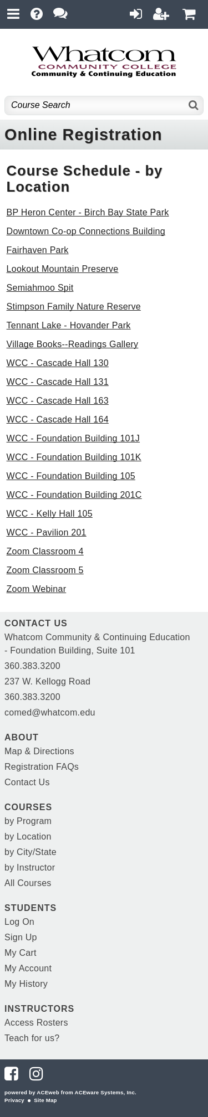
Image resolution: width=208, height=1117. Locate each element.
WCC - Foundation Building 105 (71, 476)
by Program (28, 821)
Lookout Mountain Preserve (63, 269)
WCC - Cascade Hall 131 (58, 382)
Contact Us (27, 782)
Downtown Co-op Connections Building (86, 231)
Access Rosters (36, 1022)
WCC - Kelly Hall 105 (50, 513)
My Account (28, 968)
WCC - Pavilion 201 (47, 532)
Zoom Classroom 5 (45, 570)
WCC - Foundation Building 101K (74, 457)
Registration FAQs (41, 766)
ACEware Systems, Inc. (105, 1092)
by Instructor (29, 867)
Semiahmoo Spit (40, 287)
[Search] (194, 105)
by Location (28, 836)
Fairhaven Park (38, 250)
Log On (19, 921)
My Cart (20, 953)
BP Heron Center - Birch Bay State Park (88, 212)
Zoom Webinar (37, 589)
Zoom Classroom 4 (45, 551)
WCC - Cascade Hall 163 (58, 400)
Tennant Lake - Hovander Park (69, 325)
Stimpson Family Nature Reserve (74, 306)
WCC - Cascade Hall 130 (58, 363)
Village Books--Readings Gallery (73, 344)
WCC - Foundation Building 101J (73, 438)
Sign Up (20, 937)
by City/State (30, 852)
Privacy (14, 1100)
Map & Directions (39, 751)
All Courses (28, 883)
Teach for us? (31, 1038)
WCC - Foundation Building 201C (74, 495)
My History (26, 984)
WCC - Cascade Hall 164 (58, 419)
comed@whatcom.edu (49, 712)
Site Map (45, 1100)
